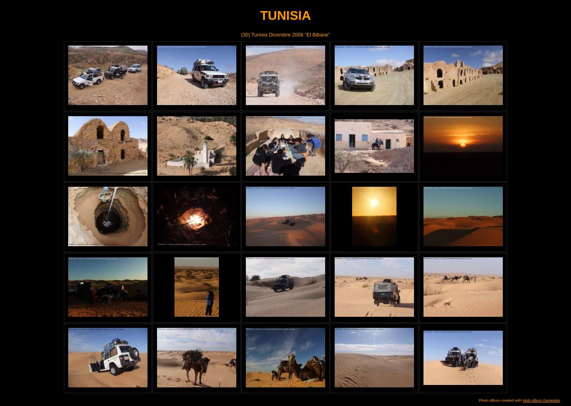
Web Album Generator (541, 400)
